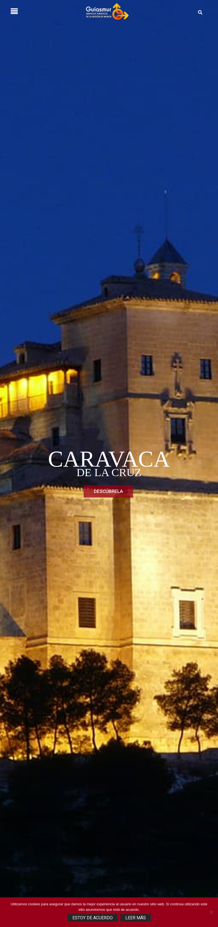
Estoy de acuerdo (92, 917)
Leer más (135, 917)
